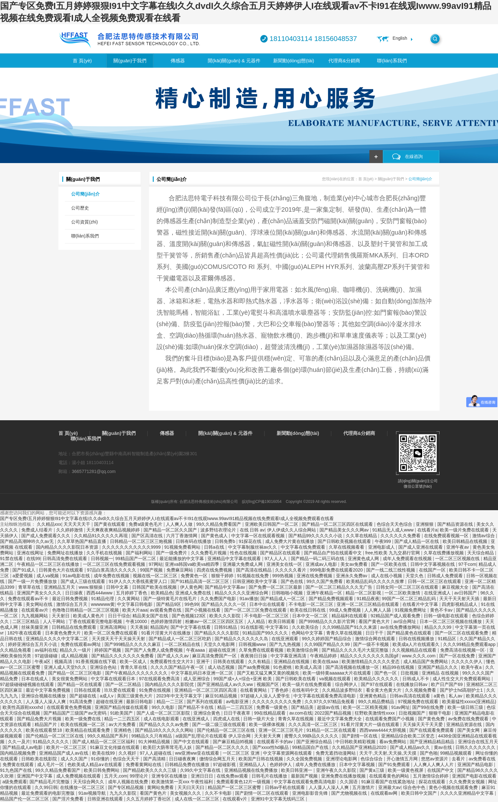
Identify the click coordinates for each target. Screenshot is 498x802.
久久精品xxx (49, 524)
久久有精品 (260, 661)
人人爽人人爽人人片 (434, 764)
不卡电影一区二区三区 (311, 604)
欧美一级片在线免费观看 (307, 684)
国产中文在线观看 (191, 741)
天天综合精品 (481, 552)
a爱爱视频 (23, 575)
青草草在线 (30, 587)
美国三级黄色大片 (135, 695)
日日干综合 (119, 615)
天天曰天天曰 (191, 787)
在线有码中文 (306, 690)
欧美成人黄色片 (89, 615)
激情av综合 (484, 535)
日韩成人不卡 (416, 678)
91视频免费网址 (411, 610)
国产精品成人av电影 (23, 747)
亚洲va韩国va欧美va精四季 (192, 564)
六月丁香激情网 (182, 535)
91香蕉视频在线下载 (96, 661)
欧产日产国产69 (447, 684)
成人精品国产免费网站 (426, 661)
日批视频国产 (413, 713)
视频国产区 (268, 684)
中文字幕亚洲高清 (289, 655)
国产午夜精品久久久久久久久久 (137, 672)
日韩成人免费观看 (445, 575)
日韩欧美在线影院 (39, 758)
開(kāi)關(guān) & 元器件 (234, 60)
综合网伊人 (347, 684)
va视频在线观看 (335, 678)
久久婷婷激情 (70, 529)
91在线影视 (251, 627)
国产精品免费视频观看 (331, 598)
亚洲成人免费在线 (193, 592)
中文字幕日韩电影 (135, 604)
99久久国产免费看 (325, 581)
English (400, 38)
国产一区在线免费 (457, 655)
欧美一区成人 (134, 661)
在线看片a (427, 529)
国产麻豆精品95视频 (233, 741)
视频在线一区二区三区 (155, 575)
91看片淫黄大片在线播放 (166, 632)
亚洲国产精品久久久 (438, 667)
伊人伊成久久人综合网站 (292, 529)
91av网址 (400, 707)
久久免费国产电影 (218, 598)
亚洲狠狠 (425, 524)
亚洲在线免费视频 (315, 575)
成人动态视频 (222, 667)
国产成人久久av (173, 655)
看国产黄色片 (154, 793)
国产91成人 (24, 569)
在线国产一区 (433, 569)
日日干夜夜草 (238, 713)
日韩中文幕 (118, 587)
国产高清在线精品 (254, 569)
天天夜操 (139, 627)
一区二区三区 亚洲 (242, 753)
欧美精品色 (162, 592)
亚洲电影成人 (382, 547)
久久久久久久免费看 (401, 535)
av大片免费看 (123, 724)
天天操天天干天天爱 (423, 724)
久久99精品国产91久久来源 (350, 627)
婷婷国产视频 (108, 650)
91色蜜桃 (283, 667)
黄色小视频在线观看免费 (454, 787)
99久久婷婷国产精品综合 (327, 638)
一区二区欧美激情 (403, 592)
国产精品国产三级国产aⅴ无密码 (76, 713)
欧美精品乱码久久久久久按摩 (375, 581)
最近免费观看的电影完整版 (48, 793)
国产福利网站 (140, 552)
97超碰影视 (225, 764)
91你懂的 (100, 758)
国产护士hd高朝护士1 (462, 690)
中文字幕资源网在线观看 (288, 753)
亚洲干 (203, 661)
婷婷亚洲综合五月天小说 (33, 644)
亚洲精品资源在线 (464, 724)
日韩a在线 (214, 547)
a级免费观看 (15, 781)
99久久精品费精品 (376, 701)
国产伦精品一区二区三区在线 (226, 730)
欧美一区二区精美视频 (366, 707)
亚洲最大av (389, 787)
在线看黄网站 (254, 690)
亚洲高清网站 (114, 627)
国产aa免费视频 (254, 667)
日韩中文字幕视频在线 (433, 564)
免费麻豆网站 (180, 569)
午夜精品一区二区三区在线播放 (48, 564)
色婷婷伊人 (281, 764)
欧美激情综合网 (303, 650)
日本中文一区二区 (310, 615)
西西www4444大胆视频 (383, 730)
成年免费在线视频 (112, 575)
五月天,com (115, 775)
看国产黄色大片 (375, 621)
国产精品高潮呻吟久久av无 (27, 541)
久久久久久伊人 (467, 661)
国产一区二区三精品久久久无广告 (340, 587)
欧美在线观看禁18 (44, 730)
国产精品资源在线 (455, 524)
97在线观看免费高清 (160, 678)
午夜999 (383, 541)
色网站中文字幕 (308, 632)
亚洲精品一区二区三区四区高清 (206, 690)
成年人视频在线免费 (128, 781)
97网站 (156, 564)
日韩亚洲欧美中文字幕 (255, 581)
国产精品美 (303, 707)
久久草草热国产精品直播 (82, 541)
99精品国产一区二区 (136, 558)
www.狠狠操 (91, 587)
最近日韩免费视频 (70, 598)
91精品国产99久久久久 (265, 632)
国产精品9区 (169, 604)
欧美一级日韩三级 (466, 707)
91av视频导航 (92, 793)
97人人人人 (276, 558)
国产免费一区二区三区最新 (276, 587)
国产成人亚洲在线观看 (421, 547)
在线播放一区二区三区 (83, 787)
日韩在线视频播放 (417, 638)
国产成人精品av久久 (411, 747)
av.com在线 (300, 713)
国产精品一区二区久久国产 (171, 529)
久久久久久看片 (291, 569)
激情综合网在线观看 (375, 638)
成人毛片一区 (51, 764)
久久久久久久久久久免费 (277, 701)
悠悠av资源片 (435, 758)
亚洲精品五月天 (60, 587)
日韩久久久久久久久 (476, 747)
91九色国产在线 (16, 770)
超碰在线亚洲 (223, 650)
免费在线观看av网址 (81, 644)
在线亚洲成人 (438, 592)
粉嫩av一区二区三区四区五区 (215, 621)
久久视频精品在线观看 (415, 650)
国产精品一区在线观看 (80, 684)
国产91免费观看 (394, 764)
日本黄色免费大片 (63, 632)
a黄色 (440, 695)
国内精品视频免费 (18, 753)
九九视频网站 (35, 615)
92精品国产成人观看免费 (396, 615)
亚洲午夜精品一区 (324, 592)
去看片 (459, 758)
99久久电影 (163, 707)
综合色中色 (415, 787)
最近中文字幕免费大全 (340, 718)
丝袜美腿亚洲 (35, 627)
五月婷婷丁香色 (132, 592)
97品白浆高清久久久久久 (112, 569)
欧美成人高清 (309, 667)
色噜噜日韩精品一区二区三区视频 (86, 610)
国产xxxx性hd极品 (271, 747)
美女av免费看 (354, 564)
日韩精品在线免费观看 (75, 627)
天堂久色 (415, 575)
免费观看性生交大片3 (172, 661)
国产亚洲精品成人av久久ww (225, 684)
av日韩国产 (466, 592)
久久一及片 (19, 741)
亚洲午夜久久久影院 (336, 770)
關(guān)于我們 (129, 60)
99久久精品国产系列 (108, 735)
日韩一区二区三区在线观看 (435, 581)
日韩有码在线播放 (194, 541)
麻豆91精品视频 (221, 695)
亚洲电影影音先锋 (310, 793)
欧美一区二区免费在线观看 (111, 632)
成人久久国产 (75, 758)
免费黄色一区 (195, 575)
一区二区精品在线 (183, 644)
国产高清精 (155, 758)
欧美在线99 (104, 753)
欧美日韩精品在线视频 (465, 541)
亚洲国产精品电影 (475, 764)
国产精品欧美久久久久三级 (150, 770)
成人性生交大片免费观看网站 (462, 678)
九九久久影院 (124, 793)
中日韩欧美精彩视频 (356, 741)
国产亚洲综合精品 (314, 741)
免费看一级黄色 (272, 707)
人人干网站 (54, 621)
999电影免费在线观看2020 (337, 569)
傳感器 (178, 60)
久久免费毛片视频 (209, 552)
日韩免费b (225, 541)
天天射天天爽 (268, 735)
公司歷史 (80, 207)
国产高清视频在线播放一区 (353, 667)
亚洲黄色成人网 (364, 558)
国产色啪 (429, 753)
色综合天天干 (127, 758)
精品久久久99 (438, 627)
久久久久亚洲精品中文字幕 (467, 793)
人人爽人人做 (180, 524)
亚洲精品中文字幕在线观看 (234, 558)
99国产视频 (152, 569)
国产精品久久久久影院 (217, 632)
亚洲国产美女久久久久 (40, 592)
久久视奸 (128, 753)
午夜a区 (43, 661)
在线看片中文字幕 (420, 604)
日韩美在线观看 (229, 661)
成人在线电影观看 (162, 718)
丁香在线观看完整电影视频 (96, 621)
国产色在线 (292, 581)
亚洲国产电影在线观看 (474, 775)
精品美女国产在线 (150, 615)
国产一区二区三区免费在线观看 (256, 610)
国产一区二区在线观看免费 (462, 632)
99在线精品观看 (270, 713)
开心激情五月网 (403, 758)
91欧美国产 (122, 713)
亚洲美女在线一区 (284, 564)
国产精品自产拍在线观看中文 (333, 552)
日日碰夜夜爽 (183, 758)
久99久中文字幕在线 (201, 770)
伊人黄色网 (191, 587)
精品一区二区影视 (364, 592)
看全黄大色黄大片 (384, 690)
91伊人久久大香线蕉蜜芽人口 (138, 581)
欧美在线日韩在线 (308, 610)
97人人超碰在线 (156, 753)
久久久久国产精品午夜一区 (178, 667)
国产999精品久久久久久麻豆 (133, 644)
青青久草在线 (134, 667)
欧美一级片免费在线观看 (465, 529)
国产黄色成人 (215, 535)
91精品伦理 (103, 598)
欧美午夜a (472, 667)
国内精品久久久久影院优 (170, 684)
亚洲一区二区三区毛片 (281, 730)
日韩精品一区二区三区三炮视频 (141, 541)
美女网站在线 (40, 604)
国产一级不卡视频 (371, 644)
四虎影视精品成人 (460, 604)
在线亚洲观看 (285, 638)
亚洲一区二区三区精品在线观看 (368, 604)
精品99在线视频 (398, 667)
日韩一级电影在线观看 (446, 615)
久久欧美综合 (306, 627)
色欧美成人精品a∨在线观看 (95, 764)
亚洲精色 (123, 730)
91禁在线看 (12, 558)
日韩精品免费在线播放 (188, 764)
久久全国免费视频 (304, 758)
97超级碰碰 (46, 655)
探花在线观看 (433, 781)
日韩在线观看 (88, 690)
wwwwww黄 (103, 604)
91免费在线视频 (155, 690)
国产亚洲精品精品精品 (432, 741)
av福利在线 (46, 650)
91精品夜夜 (368, 598)
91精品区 (447, 638)
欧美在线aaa (326, 661)
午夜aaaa (196, 650)
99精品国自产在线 (310, 747)
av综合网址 (405, 621)
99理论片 (139, 775)
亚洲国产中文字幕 (35, 775)
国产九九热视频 (285, 644)
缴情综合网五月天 (217, 758)
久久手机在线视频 (104, 552)
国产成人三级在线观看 (83, 581)
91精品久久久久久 (51, 741)
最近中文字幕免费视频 (48, 690)
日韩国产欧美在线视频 (155, 587)
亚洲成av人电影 (322, 564)
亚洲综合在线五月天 (478, 741)
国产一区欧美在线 (389, 564)
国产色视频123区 (189, 615)
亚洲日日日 (202, 775)
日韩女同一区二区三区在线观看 (408, 587)
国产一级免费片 (172, 552)
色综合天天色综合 (395, 524)
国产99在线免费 (428, 707)
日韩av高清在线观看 (410, 695)
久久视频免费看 (421, 690)
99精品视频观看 (456, 753)
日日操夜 (74, 592)
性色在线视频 (244, 552)
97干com (467, 564)
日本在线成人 (35, 678)
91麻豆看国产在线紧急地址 (388, 781)
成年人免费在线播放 (316, 764)
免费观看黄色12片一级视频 (243, 781)
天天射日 (61, 615)
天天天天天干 (77, 524)
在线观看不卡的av (275, 741)
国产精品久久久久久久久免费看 (123, 655)
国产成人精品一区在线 (417, 541)
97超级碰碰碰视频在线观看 (27, 684)
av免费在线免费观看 (469, 718)
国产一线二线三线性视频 (391, 569)
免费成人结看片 (37, 529)
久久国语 (349, 781)
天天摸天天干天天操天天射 (119, 638)
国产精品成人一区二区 (283, 598)
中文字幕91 (277, 627)
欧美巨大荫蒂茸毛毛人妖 (168, 747)
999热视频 (283, 575)
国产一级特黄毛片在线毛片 (170, 598)
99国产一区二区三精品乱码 (409, 598)
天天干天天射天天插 (460, 598)
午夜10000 (137, 621)
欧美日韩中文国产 (419, 793)
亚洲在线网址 (31, 552)
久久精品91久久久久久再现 (101, 535)
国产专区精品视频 (126, 787)
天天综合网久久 (89, 781)
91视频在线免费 (253, 575)
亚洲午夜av (458, 547)
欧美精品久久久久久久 (377, 678)
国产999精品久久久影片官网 (327, 621)
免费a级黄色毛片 (146, 524)
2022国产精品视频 (334, 713)
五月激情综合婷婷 (431, 775)
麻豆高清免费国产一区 (215, 655)
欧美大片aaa (134, 610)
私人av (456, 695)
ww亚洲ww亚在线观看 (197, 753)
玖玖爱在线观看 (120, 690)
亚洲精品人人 (253, 764)
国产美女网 (469, 730)
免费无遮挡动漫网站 (336, 753)
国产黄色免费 (432, 718)
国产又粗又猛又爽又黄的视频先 (268, 672)
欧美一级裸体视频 (267, 724)
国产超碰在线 (84, 695)
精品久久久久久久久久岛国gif (370, 655)
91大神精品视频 (154, 741)
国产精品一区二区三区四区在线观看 (338, 524)
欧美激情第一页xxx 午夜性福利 (182, 781)
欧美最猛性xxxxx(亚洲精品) (469, 701)
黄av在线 (443, 747)
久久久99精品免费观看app (470, 644)
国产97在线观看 (377, 684)
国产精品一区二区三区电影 (75, 672)
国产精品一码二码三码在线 (318, 558)
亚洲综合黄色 (207, 713)
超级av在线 (329, 707)
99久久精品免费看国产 (219, 524)
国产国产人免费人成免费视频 (154, 650)
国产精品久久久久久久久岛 (242, 638)
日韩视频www (253, 644)
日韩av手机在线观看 (285, 787)
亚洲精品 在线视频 (441, 672)
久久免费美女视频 (467, 781)
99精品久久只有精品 (152, 735)
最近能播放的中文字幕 (182, 558)
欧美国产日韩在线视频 (261, 758)
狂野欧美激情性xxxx (375, 713)
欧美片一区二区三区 (67, 747)
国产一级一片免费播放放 (33, 581)
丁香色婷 (280, 690)
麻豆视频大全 (456, 587)
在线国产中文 (441, 770)
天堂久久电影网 (220, 644)
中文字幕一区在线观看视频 (258, 535)
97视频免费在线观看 (419, 701)
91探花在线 (251, 541)
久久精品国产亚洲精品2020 (359, 747)
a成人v (107, 695)
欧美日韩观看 (282, 621)
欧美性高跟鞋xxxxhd (23, 707)
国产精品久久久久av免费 (164, 724)
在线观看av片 (35, 610)
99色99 (192, 604)
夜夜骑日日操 (254, 655)
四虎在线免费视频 (215, 569)
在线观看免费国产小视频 (390, 718)
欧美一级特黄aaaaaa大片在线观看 (337, 672)
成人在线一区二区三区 (197, 798)
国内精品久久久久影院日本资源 (67, 547)
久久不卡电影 (219, 793)
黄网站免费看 (161, 787)
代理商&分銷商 (344, 60)
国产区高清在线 (147, 535)
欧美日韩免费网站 (102, 770)
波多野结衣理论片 (218, 529)
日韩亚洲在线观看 (105, 798)
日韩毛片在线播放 (270, 775)
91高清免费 (81, 701)
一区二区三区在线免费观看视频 (114, 564)
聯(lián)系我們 (392, 60)
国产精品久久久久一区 (224, 604)
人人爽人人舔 (378, 610)
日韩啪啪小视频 (288, 592)
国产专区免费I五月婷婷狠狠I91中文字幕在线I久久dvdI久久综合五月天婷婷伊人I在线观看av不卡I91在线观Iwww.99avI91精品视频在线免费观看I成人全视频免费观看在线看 (167, 518)
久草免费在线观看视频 (262, 650)
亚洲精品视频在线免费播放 (251, 770)
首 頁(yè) (82, 60)
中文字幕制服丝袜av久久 (253, 547)
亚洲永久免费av (352, 575)
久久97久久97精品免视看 (330, 701)
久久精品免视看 (16, 650)
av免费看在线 (482, 758)
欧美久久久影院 (225, 615)
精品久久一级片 (76, 650)
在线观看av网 (385, 793)
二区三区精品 (26, 621)
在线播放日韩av (412, 684)
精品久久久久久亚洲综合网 (242, 592)
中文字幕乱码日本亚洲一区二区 (202, 672)
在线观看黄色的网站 (389, 775)
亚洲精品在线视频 (292, 661)
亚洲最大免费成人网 (243, 564)
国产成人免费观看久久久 (46, 535)
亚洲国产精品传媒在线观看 (122, 707)
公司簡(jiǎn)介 (85, 193)
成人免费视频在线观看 (79, 775)
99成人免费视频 (345, 610)
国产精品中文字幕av (225, 587)
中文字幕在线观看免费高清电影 (325, 695)
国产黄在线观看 (110, 524)
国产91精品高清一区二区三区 (200, 581)
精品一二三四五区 (235, 707)
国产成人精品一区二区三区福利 (104, 741)
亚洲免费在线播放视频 (344, 775)
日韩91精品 (226, 627)
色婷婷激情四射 (167, 621)
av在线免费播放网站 (401, 627)
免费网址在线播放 (65, 552)
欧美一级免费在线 (83, 718)
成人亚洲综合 (197, 678)
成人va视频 (48, 575)
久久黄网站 (129, 598)
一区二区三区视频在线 (458, 558)
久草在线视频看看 (347, 547)
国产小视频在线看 (203, 610)
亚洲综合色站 (104, 667)
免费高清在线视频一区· (463, 650)
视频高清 (63, 661)
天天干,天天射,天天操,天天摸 (388, 753)
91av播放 (248, 598)
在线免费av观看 (233, 775)
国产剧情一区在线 (360, 735)
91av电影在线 (77, 575)
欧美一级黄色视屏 (406, 770)
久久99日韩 (46, 787)
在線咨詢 (414, 156)
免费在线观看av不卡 (29, 598)
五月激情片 (364, 787)
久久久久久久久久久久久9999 (132, 547)
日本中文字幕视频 (357, 764)
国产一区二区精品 (123, 684)
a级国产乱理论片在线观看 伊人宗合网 (214, 735)
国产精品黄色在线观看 (410, 632)
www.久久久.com (419, 655)
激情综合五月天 (72, 604)
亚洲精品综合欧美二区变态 (408, 735)
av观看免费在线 (166, 610)
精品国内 (159, 627)
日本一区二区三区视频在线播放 (451, 621)
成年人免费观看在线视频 (408, 558)
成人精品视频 (75, 655)
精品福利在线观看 (350, 615)
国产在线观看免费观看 (432, 730)
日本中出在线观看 (267, 604)
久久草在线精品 (362, 535)
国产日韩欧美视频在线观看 (345, 541)
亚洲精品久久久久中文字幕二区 (57, 638)
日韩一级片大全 (259, 718)
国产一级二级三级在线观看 (219, 724)
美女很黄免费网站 (70, 678)
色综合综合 (372, 758)
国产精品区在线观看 (280, 552)
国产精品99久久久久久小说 (315, 535)
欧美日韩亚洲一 (297, 770)
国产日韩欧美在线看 (296, 678)
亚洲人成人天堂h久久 (66, 667)
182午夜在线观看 (25, 632)
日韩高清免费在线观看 (65, 558)
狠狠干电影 (440, 713)
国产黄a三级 (373, 770)
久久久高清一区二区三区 (313, 724)
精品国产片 (46, 724)
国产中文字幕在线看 (191, 627)
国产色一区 (386, 672)
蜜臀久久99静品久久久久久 (311, 735)
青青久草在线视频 (344, 632)
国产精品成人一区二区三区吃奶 (180, 638)
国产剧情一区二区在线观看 (262, 793)
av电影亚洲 (238, 701)
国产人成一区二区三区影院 (164, 713)
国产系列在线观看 (205, 701)
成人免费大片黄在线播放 (290, 541)
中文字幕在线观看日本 (114, 678)
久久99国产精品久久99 (327, 644)
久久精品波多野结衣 (342, 690)
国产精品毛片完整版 (50, 781)
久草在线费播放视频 (444, 552)
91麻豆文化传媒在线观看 (115, 747)
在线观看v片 (235, 798)
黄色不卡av (442, 610)
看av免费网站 (393, 741)
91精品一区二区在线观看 (331, 730)
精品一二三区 (171, 701)
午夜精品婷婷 (324, 655)
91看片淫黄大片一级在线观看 (370, 724)
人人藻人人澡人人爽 (46, 701)
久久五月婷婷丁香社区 (149, 798)
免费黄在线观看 (19, 764)
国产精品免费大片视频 (40, 718)
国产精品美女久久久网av (345, 529)
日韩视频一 (102, 558)
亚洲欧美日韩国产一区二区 (272, 524)
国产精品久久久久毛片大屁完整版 (356, 650)
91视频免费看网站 (182, 547)
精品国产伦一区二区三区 (25, 798)
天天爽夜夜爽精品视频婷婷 (113, 529)
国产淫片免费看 (68, 798)
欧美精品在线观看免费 (88, 730)
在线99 (33, 558)
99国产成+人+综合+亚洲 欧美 (243, 678)
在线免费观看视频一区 (447, 535)
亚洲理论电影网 (342, 758)
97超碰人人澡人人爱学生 (265, 695)
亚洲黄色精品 (373, 695)
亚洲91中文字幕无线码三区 (278, 798)
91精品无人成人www (393, 529)
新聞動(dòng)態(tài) (293, 60)
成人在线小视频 (387, 575)
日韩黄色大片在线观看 (61, 569)
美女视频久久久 (186, 793)
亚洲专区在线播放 (169, 775)
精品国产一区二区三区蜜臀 (235, 787)
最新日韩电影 (140, 701)
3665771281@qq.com (94, 471)
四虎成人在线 (227, 718)
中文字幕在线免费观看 (303, 547)
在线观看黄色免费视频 (69, 707)
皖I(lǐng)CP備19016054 (261, 501)
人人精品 (256, 621)
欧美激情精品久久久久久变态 (371, 661)
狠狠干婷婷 (223, 575)
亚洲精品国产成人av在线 (64, 753)
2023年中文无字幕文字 (179, 695)
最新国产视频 (305, 775)
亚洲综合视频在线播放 (44, 695)
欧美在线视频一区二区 (83, 724)
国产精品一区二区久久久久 (223, 747)
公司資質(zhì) (84, 221)
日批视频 (410, 672)
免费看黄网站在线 (144, 764)
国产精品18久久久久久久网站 (164, 730)
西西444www (100, 592)
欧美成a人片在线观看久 (417, 644)
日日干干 (375, 632)
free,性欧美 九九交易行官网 (393, 552)
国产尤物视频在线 (349, 793)
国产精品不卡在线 (196, 707)
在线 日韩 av (252, 529)
